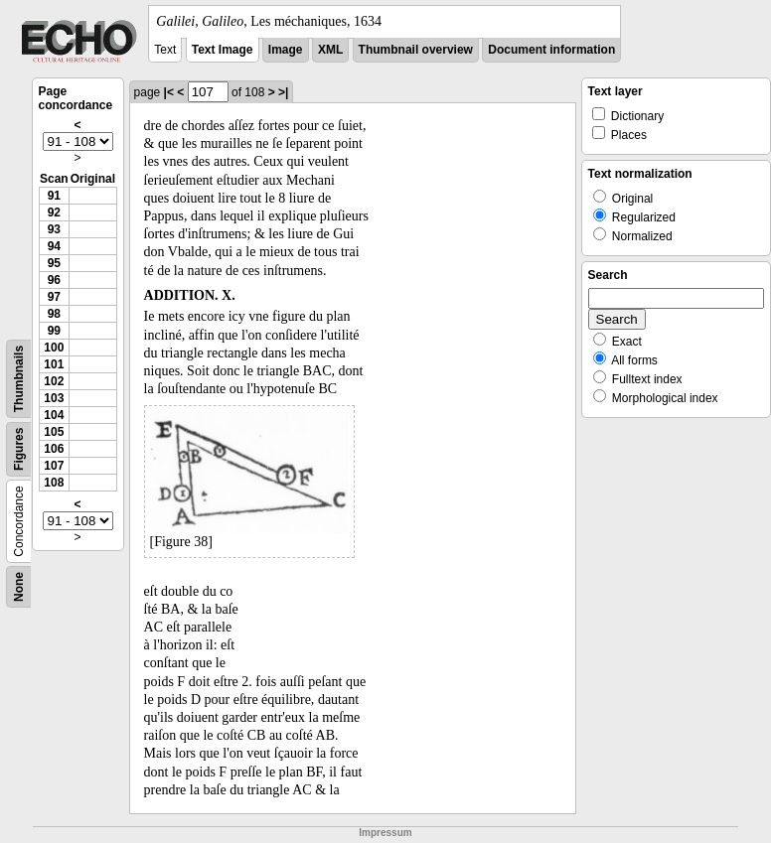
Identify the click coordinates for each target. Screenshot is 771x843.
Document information (551, 50)
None (19, 587)
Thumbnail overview (416, 50)
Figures (19, 449)
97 (54, 297)
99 (54, 331)
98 (54, 314)
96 (54, 280)
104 (54, 415)
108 (54, 483)
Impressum (385, 832)
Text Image (222, 50)
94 (54, 246)
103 (54, 398)
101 (54, 364)
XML (330, 50)
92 (54, 212)
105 (54, 432)
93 (54, 229)
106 (54, 449)
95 (54, 263)
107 (54, 466)
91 (54, 196)
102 (54, 381)
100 (54, 347)
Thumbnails (19, 379)
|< (169, 92)
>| (283, 92)
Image (285, 50)
